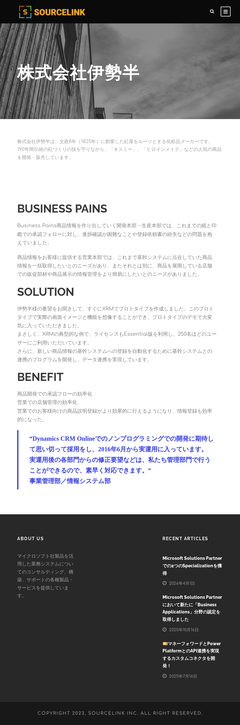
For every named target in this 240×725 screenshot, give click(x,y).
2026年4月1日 (182, 583)
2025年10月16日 (184, 630)
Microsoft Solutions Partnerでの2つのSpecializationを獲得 (192, 566)
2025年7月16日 (183, 676)
